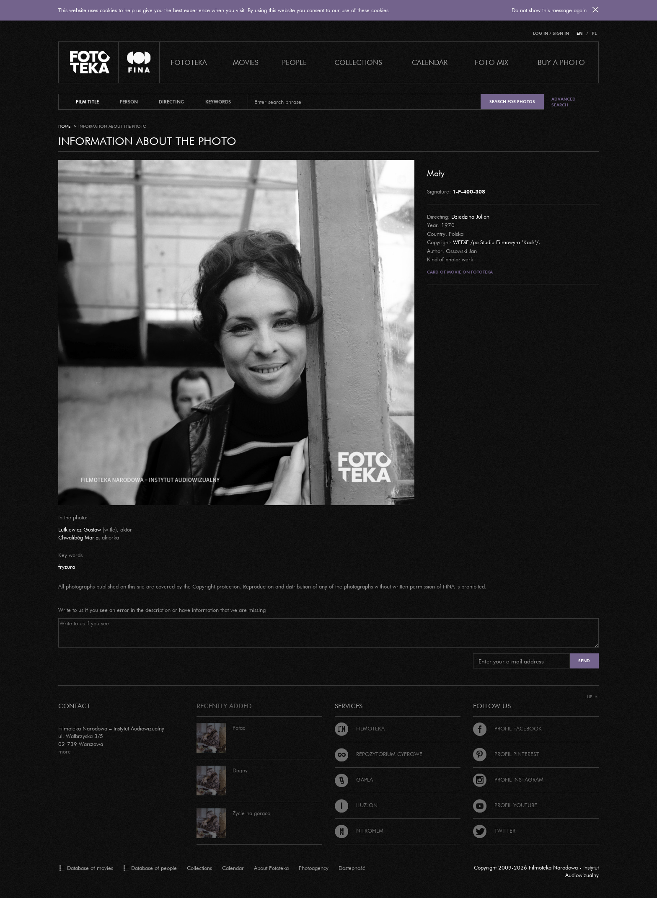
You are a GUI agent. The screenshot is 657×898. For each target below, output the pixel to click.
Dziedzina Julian (470, 216)
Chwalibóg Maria (78, 537)
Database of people (150, 868)
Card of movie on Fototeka (460, 272)
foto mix (491, 62)
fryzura (66, 566)
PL (594, 33)
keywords (218, 102)
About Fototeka (271, 867)
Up (592, 696)
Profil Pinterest (506, 754)
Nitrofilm (359, 830)
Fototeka (189, 62)
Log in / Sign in (551, 33)
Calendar (233, 867)
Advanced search (563, 102)
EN (579, 33)
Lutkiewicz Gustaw (79, 529)
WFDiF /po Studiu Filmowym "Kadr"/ (495, 242)
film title (87, 102)
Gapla (354, 779)
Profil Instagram (508, 779)
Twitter (494, 830)
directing (171, 102)
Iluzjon (356, 805)
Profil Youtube (505, 805)
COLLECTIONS (358, 62)
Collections (199, 867)
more (64, 751)
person (129, 102)
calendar (429, 62)
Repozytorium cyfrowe (378, 754)
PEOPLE (294, 62)
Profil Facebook (507, 728)
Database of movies (86, 868)
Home (64, 126)
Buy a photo (561, 62)
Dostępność (352, 867)
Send (584, 660)
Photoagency (313, 867)
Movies (246, 62)
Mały (436, 173)
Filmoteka (360, 728)
